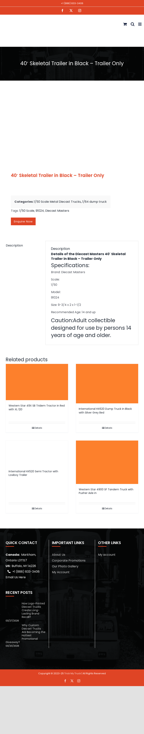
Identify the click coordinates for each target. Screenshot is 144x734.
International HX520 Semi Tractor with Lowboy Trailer (33, 473)
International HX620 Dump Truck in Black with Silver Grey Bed (105, 410)
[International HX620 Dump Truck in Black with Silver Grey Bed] (107, 384)
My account (107, 555)
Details (38, 427)
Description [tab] (14, 245)
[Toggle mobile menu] (140, 24)
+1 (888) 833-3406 (72, 3)
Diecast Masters (57, 211)
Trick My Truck (72, 673)
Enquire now (23, 221)
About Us (58, 555)
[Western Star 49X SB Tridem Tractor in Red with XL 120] (37, 382)
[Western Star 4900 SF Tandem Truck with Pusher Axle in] (107, 462)
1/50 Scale (26, 211)
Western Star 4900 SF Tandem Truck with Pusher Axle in (106, 491)
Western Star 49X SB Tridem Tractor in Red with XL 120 (37, 407)
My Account (61, 572)
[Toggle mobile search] (132, 24)
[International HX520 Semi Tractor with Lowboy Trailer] (37, 453)
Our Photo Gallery (65, 566)
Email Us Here (16, 577)
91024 (40, 211)
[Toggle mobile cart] (125, 24)
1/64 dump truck (94, 202)
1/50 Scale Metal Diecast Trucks (57, 202)
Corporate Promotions (69, 560)
